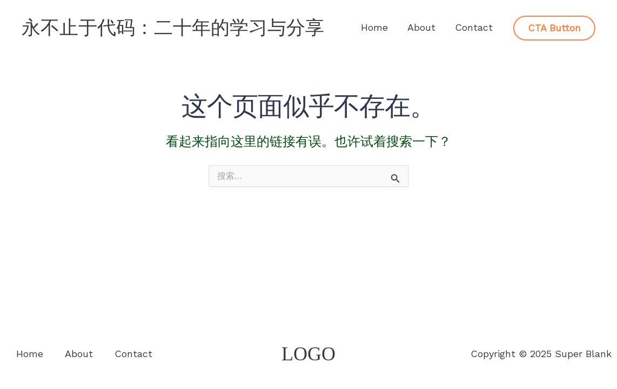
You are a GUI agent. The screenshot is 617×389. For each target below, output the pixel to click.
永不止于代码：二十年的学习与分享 (173, 27)
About (421, 27)
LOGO (308, 354)
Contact (474, 27)
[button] (554, 28)
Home (374, 27)
